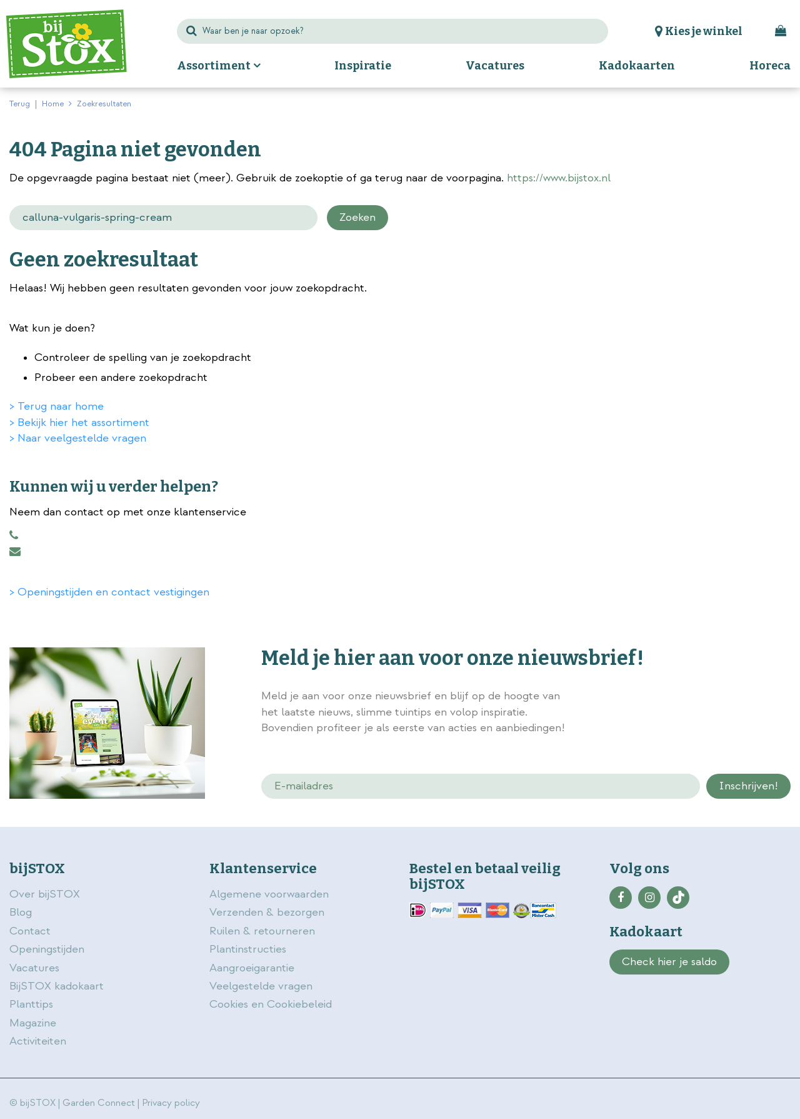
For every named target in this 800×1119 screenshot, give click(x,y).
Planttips (31, 1004)
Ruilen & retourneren (262, 931)
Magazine (32, 1023)
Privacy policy (171, 1103)
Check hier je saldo (669, 961)
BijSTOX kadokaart (56, 986)
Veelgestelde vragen (260, 986)
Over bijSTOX (44, 894)
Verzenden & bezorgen (266, 912)
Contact (30, 931)
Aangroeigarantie (251, 968)
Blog (20, 912)
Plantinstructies (247, 949)
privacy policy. (726, 697)
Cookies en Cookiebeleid (270, 1004)
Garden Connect (98, 1103)
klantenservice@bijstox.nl (15, 551)
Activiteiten (37, 1041)
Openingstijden (46, 949)
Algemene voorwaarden (270, 894)
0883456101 (13, 535)
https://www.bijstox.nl (559, 178)
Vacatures (34, 968)
